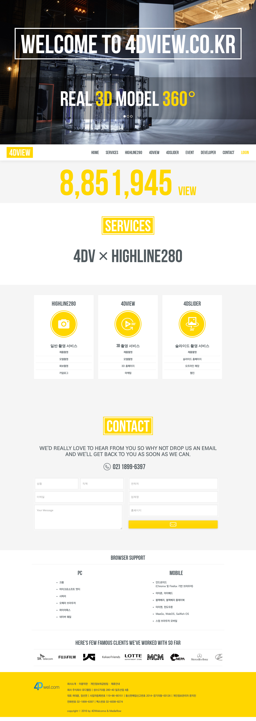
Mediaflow (115, 711)
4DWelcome (98, 711)
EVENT (190, 152)
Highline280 (133, 152)
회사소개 (72, 683)
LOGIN (245, 152)
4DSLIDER (172, 152)
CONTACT (228, 152)
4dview (19, 152)
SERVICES (112, 152)
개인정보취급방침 (99, 683)
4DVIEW (154, 152)
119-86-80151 (114, 695)
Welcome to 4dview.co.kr (128, 44)
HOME (95, 152)
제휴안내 (115, 683)
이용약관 (83, 683)
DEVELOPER (208, 152)
